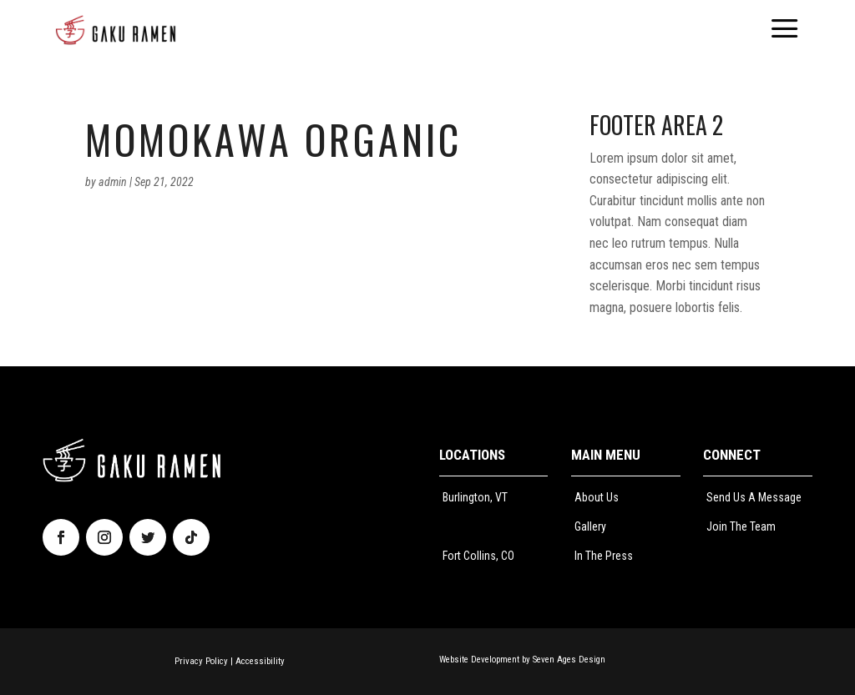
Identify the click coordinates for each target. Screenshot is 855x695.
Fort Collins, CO (478, 555)
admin (113, 182)
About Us (596, 497)
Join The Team (741, 526)
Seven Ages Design (569, 659)
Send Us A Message (754, 497)
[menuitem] (116, 30)
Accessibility (260, 661)
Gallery (590, 526)
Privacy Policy (201, 661)
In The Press (603, 555)
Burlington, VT (475, 497)
